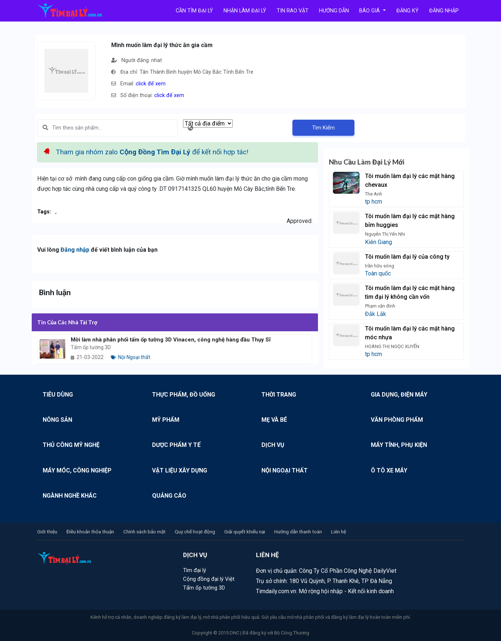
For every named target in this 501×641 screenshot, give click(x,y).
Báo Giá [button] (370, 11)
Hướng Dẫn (334, 11)
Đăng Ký (407, 11)
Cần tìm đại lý (194, 11)
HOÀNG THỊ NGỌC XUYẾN (392, 346)
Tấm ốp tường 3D (204, 587)
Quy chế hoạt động (195, 531)
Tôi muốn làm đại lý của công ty (407, 256)
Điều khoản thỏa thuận (90, 531)
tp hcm (373, 201)
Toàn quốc (378, 273)
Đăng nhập (75, 249)
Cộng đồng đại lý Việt (208, 579)
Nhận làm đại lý (245, 11)
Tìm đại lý (194, 570)
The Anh (373, 194)
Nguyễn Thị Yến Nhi (385, 234)
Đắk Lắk (375, 313)
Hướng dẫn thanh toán (298, 531)
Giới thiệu (47, 531)
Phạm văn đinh (380, 306)
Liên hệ (338, 531)
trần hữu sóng (379, 266)
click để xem (151, 84)
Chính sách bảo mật (144, 531)
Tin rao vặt (292, 11)
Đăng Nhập (444, 11)
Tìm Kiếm (323, 127)
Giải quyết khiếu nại (244, 531)
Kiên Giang (378, 242)
